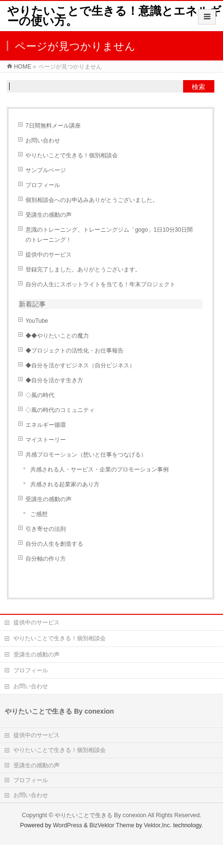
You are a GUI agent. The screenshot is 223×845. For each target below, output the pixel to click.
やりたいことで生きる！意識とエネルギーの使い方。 (114, 15)
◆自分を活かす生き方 (54, 380)
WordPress (67, 825)
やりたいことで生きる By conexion (101, 815)
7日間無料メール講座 (53, 125)
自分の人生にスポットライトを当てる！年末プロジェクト (100, 284)
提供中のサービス (48, 254)
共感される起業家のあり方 (64, 484)
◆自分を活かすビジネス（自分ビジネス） (80, 365)
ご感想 (39, 514)
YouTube (36, 320)
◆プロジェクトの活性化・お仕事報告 (74, 350)
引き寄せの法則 (45, 529)
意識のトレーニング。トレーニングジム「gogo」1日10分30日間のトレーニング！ (109, 234)
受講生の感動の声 (48, 214)
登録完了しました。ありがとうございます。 (83, 269)
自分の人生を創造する (54, 543)
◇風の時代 (39, 395)
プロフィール (42, 185)
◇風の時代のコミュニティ (60, 410)
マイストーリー (45, 439)
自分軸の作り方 (45, 558)
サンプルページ (45, 170)
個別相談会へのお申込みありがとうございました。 (91, 200)
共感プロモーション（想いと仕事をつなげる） (86, 454)
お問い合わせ (42, 140)
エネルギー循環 (45, 425)
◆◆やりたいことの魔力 (57, 335)
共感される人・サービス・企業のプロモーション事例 (99, 469)
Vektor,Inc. (158, 825)
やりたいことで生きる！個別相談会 (71, 155)
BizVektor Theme (112, 825)
